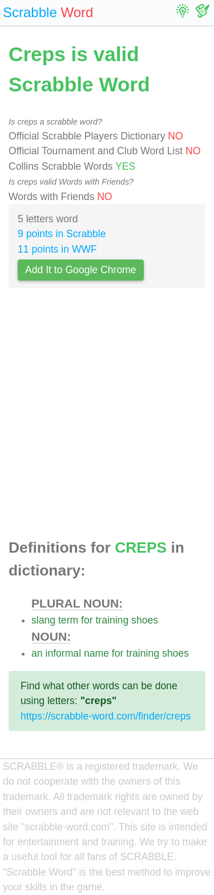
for (87, 620)
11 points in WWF (57, 249)
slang (43, 620)
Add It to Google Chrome (80, 269)
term (68, 620)
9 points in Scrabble (62, 233)
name (96, 653)
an (37, 653)
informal (63, 653)
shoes (144, 620)
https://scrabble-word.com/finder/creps (106, 716)
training (111, 620)
